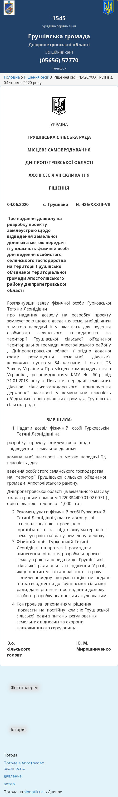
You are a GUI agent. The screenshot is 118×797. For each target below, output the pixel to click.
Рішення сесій (36, 77)
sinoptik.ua (34, 791)
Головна (12, 77)
